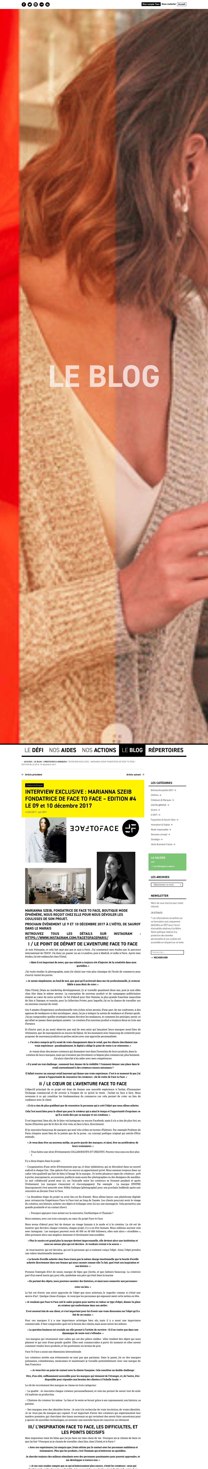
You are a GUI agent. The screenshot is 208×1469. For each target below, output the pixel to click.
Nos (62, 750)
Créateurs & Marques (55, 761)
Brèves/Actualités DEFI (162, 790)
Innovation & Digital (160, 824)
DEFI (44, 812)
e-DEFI (154, 814)
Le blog (38, 761)
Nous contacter (169, 3)
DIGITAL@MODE (158, 804)
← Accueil (27, 761)
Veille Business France (161, 844)
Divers (154, 809)
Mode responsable (159, 829)
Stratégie (155, 839)
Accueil (181, 4)
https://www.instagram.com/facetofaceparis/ (66, 937)
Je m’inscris (156, 912)
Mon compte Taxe (151, 4)
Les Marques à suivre (164, 866)
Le (34, 750)
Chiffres (154, 795)
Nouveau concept (159, 834)
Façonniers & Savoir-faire (163, 819)
